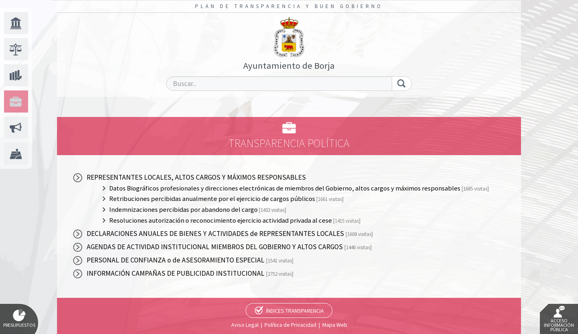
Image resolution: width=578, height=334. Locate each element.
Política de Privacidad (290, 324)
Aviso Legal (244, 324)
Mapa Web (334, 324)
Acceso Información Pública (559, 319)
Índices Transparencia (295, 310)
